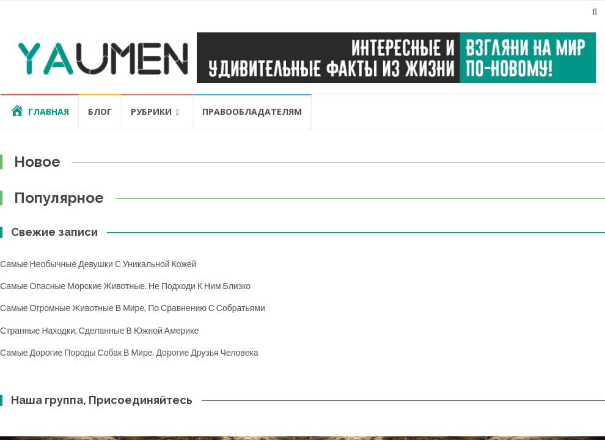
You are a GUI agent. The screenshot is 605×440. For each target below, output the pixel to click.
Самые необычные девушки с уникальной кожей (98, 263)
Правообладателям (252, 111)
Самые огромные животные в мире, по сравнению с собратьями (132, 307)
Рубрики (151, 111)
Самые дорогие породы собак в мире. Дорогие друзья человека (129, 352)
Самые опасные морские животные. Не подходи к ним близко (125, 285)
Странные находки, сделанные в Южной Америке (99, 330)
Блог (100, 111)
